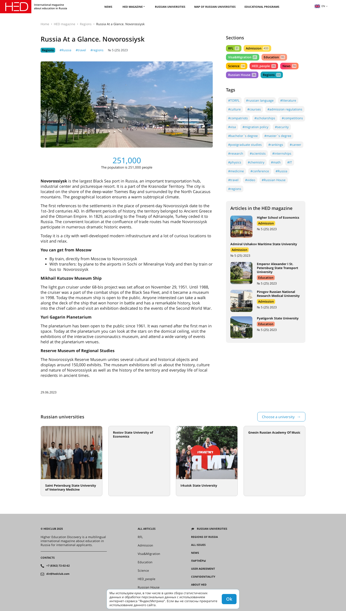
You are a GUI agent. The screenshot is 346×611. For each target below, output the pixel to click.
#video (250, 180)
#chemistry (256, 162)
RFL (233, 48)
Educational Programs (261, 7)
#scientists (258, 153)
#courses (254, 109)
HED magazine (132, 7)
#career (295, 144)
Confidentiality (203, 577)
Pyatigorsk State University (278, 318)
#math (276, 162)
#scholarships (264, 118)
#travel (81, 50)
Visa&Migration (242, 57)
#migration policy (255, 127)
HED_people (264, 66)
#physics (234, 162)
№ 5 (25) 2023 (118, 50)
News (108, 7)
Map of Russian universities (215, 7)
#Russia (65, 50)
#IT (289, 162)
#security (282, 127)
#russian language (260, 100)
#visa (232, 127)
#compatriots (238, 118)
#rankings (275, 144)
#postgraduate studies (245, 144)
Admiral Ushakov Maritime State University (263, 244)
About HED (199, 584)
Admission (257, 48)
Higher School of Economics (278, 217)
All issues (198, 545)
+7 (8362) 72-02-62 (58, 565)
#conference (259, 171)
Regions (86, 24)
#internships (281, 153)
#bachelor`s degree (243, 136)
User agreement (203, 569)
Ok (229, 599)
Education (274, 57)
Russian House (242, 75)
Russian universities (170, 7)
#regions (96, 50)
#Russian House (274, 180)
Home (45, 24)
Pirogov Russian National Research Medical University (278, 294)
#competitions (292, 118)
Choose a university (278, 416)
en (319, 6)
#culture (234, 109)
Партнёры (198, 561)
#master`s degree (277, 136)
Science (236, 66)
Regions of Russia (204, 537)
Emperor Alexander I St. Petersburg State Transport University (277, 268)
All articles (147, 529)
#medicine (236, 171)
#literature (288, 100)
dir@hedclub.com (58, 574)
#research (235, 153)
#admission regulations (284, 109)
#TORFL (233, 100)
